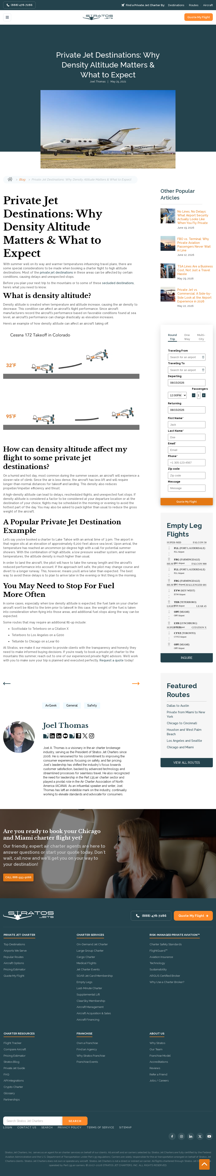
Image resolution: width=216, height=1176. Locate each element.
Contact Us (26, 1127)
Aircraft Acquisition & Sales (94, 1013)
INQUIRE (186, 657)
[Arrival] (186, 370)
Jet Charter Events (88, 969)
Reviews (155, 1068)
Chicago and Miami (180, 747)
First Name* (176, 418)
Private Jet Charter (19, 934)
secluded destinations (118, 283)
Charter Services (90, 934)
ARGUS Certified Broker (165, 975)
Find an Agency (87, 1049)
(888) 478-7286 (21, 5)
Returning (174, 403)
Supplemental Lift (88, 994)
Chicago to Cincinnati (182, 723)
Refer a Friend (158, 1074)
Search (47, 1127)
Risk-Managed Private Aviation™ (175, 934)
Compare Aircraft (15, 1049)
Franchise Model (160, 1055)
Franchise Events (87, 1061)
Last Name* (176, 430)
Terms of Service (100, 1127)
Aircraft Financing (88, 1019)
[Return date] (186, 409)
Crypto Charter (13, 1086)
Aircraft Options (14, 963)
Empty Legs (84, 982)
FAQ (6, 1074)
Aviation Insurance (161, 957)
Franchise (84, 1033)
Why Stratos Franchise (91, 1055)
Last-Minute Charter (89, 988)
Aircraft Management (90, 1007)
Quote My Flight (198, 17)
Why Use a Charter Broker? (167, 982)
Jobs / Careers (159, 1080)
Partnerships (12, 1099)
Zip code (174, 468)
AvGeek (51, 705)
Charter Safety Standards (166, 944)
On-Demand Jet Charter (92, 944)
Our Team (156, 1049)
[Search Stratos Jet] (32, 1121)
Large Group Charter (90, 950)
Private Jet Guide (14, 1068)
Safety (92, 705)
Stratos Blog (11, 1061)
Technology (157, 963)
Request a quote (112, 660)
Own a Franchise (87, 1043)
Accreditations (159, 1061)
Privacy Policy (70, 1127)
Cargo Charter (86, 957)
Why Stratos (157, 1043)
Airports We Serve (15, 950)
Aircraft (208, 5)
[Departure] (186, 357)
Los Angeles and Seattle (184, 740)
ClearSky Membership (91, 1000)
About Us (157, 1033)
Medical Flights (86, 963)
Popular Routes (13, 957)
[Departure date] (186, 382)
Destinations (176, 5)
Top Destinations (14, 944)
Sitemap (125, 1127)
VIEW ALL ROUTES (186, 762)
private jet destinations (56, 272)
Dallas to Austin (178, 705)
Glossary (9, 1093)
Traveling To (176, 363)
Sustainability (158, 969)
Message (174, 481)
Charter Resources (19, 1033)
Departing (174, 376)
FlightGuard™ (158, 950)
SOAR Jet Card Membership (95, 975)
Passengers (198, 388)
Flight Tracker (13, 1043)
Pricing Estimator (15, 969)
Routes (193, 5)
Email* (172, 443)
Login (7, 1127)
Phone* (173, 456)
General (72, 705)
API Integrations (14, 1080)
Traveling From (178, 350)
